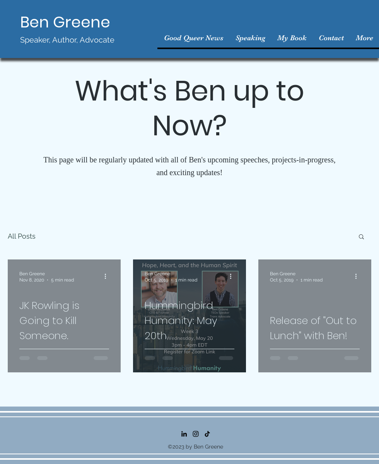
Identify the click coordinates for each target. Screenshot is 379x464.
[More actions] (108, 276)
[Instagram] (196, 434)
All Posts (22, 236)
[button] (361, 237)
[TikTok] (207, 434)
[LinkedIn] (184, 434)
